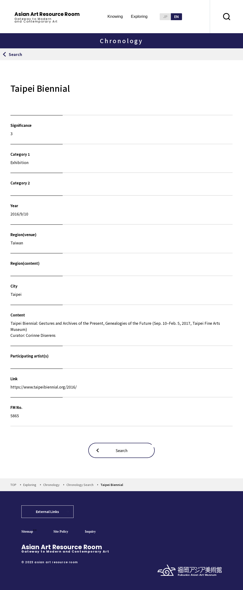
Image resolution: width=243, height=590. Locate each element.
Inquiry (90, 531)
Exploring (139, 17)
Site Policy (60, 531)
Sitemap (27, 531)
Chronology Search (79, 484)
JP (165, 16)
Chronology (51, 484)
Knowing (115, 17)
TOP (13, 484)
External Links (47, 511)
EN (176, 16)
